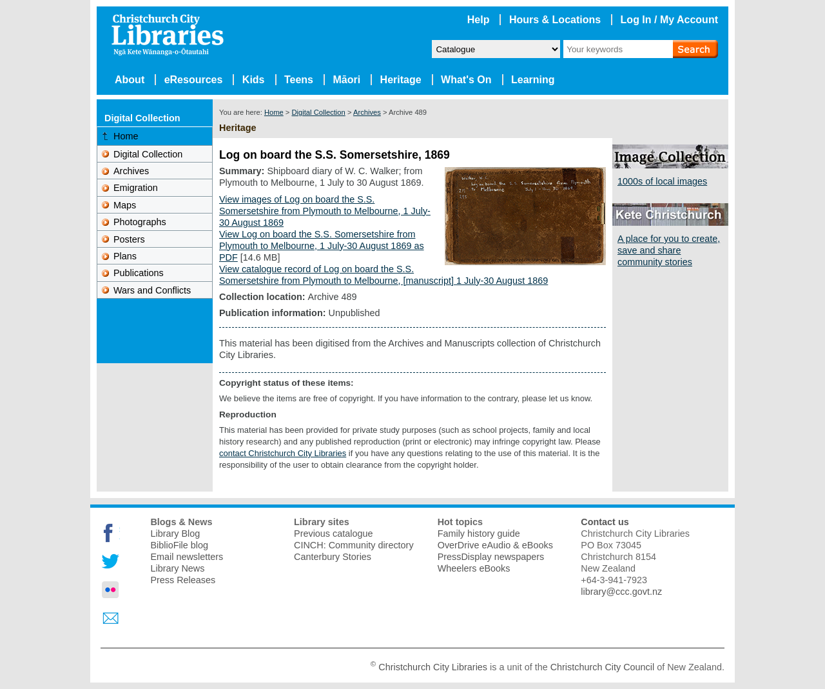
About (129, 79)
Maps (124, 205)
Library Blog (175, 533)
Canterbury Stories (332, 557)
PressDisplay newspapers (491, 557)
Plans (125, 256)
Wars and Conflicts (152, 290)
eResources (193, 79)
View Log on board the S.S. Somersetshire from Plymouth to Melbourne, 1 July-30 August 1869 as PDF (321, 246)
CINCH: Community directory (354, 545)
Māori (346, 79)
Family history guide (479, 533)
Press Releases (182, 580)
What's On (466, 79)
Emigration (135, 188)
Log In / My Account (669, 19)
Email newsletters (186, 557)
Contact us (604, 522)
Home (274, 112)
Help (478, 19)
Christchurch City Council (602, 666)
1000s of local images (662, 181)
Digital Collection (318, 112)
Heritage (401, 79)
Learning (533, 79)
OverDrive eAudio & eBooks (495, 545)
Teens (298, 79)
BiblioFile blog (179, 545)
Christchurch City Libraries (432, 666)
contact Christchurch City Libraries (282, 453)
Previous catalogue (333, 533)
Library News (177, 568)
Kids (253, 79)
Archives (367, 112)
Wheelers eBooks (474, 568)
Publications (138, 273)
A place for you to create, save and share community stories (668, 250)
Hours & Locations (555, 19)
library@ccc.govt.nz (621, 591)
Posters (129, 239)
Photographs (139, 222)
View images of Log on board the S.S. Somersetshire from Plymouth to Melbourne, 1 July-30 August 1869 (325, 211)
